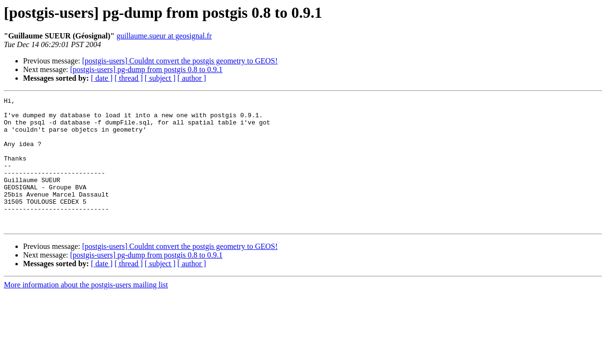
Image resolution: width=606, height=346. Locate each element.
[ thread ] (128, 78)
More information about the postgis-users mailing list (86, 311)
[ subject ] (160, 78)
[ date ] (102, 78)
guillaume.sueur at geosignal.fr (164, 36)
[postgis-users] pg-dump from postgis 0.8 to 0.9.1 (146, 69)
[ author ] (191, 78)
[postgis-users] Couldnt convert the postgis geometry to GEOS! (180, 61)
